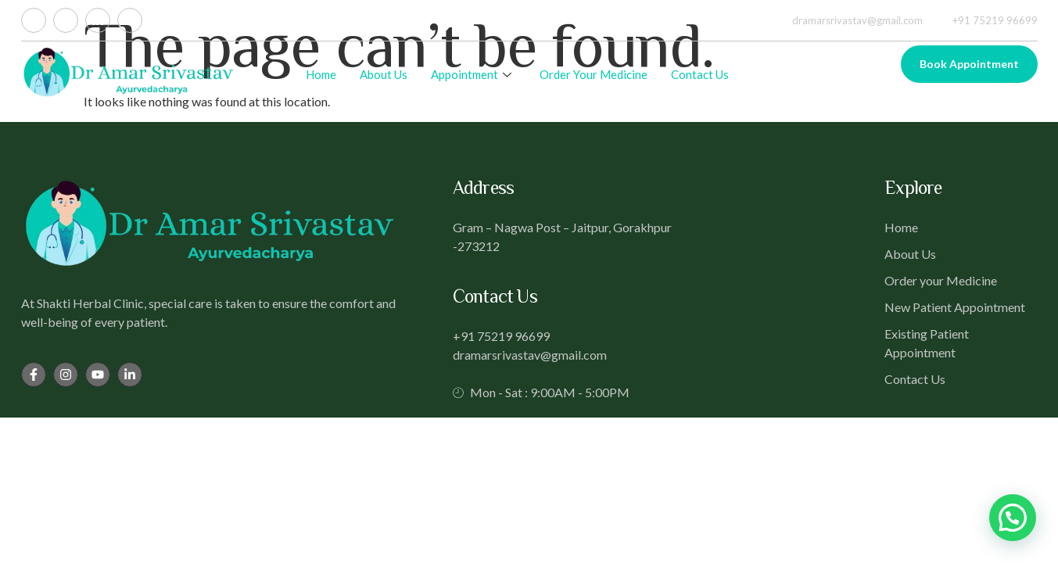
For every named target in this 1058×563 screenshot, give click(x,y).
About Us (383, 74)
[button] (1012, 517)
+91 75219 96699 (986, 20)
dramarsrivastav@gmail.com (848, 20)
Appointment (471, 74)
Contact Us (700, 74)
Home (321, 74)
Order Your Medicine (593, 74)
